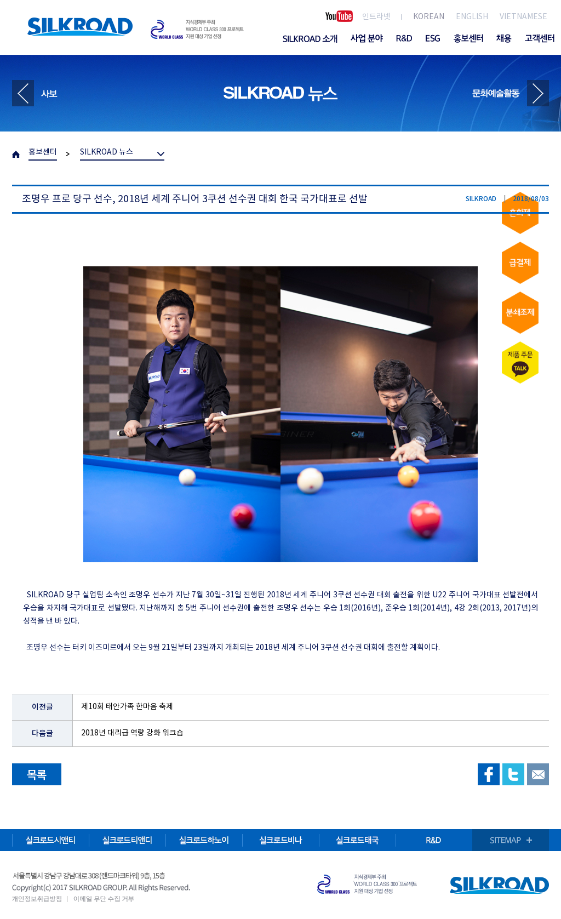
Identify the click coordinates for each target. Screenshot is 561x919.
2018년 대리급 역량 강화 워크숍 (132, 733)
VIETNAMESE (523, 17)
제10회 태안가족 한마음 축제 (127, 707)
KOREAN (428, 17)
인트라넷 (376, 17)
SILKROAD (80, 27)
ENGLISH (472, 17)
